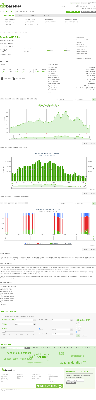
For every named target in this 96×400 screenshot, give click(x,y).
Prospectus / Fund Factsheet (84, 40)
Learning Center (21, 380)
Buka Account (35, 378)
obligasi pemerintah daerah (18, 358)
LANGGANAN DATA (73, 12)
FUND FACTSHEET (18, 78)
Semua (80, 331)
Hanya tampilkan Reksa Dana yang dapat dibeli (19, 316)
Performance (80, 37)
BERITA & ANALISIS (22, 12)
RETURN (4, 328)
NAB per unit (38, 357)
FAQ (2, 382)
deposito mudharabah (19, 352)
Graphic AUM (80, 44)
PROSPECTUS (6, 78)
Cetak (85, 143)
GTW (47, 361)
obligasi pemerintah (35, 363)
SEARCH (3, 348)
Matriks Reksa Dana (50, 21)
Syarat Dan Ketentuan (7, 380)
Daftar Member (36, 374)
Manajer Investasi (43, 320)
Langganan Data (36, 376)
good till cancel (42, 354)
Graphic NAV (80, 42)
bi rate (84, 362)
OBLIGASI (33, 15)
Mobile (49, 374)
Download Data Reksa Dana (32, 25)
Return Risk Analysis (71, 19)
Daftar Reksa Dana (10, 19)
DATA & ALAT (10, 12)
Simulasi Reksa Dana (31, 23)
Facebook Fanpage (53, 376)
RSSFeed (50, 380)
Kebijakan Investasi (82, 51)
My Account (92, 2)
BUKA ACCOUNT (75, 3)
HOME (2, 12)
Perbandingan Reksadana (84, 58)
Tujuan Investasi (81, 49)
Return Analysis (29, 21)
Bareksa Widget (52, 382)
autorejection (77, 356)
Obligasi (19, 378)
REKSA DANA (7, 15)
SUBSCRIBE (70, 383)
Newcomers (8, 21)
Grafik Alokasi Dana (82, 46)
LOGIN (84, 3)
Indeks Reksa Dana (10, 25)
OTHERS (46, 15)
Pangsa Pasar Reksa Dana (72, 23)
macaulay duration (70, 362)
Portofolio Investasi (82, 53)
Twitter (49, 378)
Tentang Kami (4, 374)
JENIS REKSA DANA (8, 320)
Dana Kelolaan (49, 19)
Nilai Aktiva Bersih (30, 19)
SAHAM (21, 15)
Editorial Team (5, 378)
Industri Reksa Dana (10, 23)
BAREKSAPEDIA (5, 344)
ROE (61, 353)
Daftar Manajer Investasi (51, 23)
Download (92, 143)
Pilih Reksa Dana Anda (71, 21)
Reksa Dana (11, 33)
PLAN (32, 12)
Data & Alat (3, 33)
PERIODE (4, 324)
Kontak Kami (4, 376)
